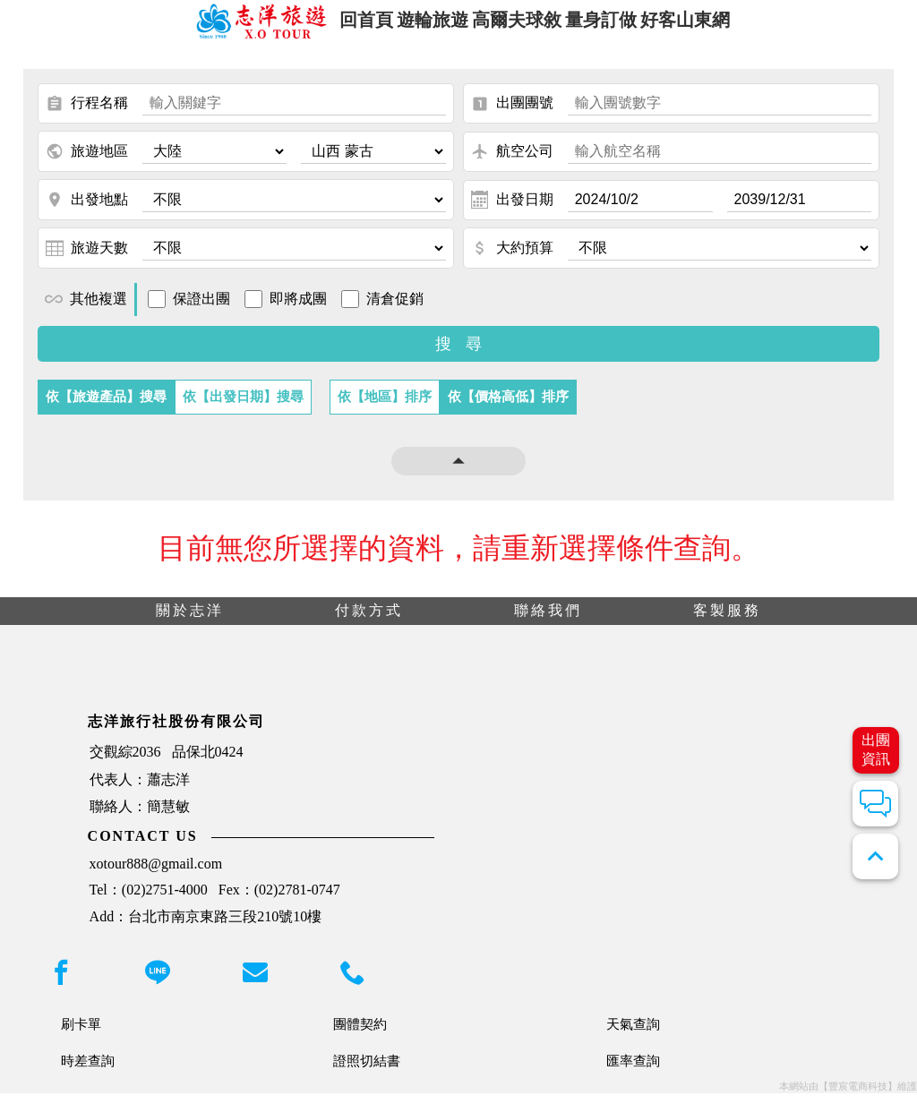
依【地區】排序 (385, 407)
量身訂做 (616, 25)
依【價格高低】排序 (508, 407)
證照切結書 (366, 1071)
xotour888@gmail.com (156, 874)
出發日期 (512, 211)
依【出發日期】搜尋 (243, 407)
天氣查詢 (633, 1034)
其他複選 (86, 311)
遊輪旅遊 (420, 25)
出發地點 (87, 211)
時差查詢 (88, 1071)
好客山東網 (714, 25)
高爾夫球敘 (518, 25)
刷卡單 (81, 1034)
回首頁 (338, 25)
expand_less (875, 856)
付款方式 (369, 621)
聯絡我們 (548, 621)
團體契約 (360, 1034)
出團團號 (512, 115)
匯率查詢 (633, 1071)
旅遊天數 (87, 260)
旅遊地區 (87, 163)
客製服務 (727, 621)
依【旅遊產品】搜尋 (106, 407)
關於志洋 (190, 621)
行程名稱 (87, 115)
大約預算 (512, 260)
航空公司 (512, 163)
